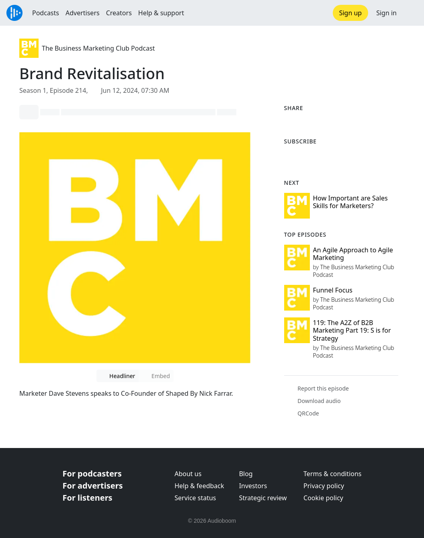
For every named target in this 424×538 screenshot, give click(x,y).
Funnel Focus (333, 290)
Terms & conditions (332, 473)
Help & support (161, 12)
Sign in (386, 12)
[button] (410, 13)
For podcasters (92, 473)
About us (187, 473)
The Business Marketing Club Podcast (98, 48)
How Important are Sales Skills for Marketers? (350, 202)
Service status (195, 497)
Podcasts (45, 12)
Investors (253, 485)
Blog (246, 473)
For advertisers (93, 485)
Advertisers (83, 12)
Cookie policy (323, 497)
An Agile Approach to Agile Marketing (353, 253)
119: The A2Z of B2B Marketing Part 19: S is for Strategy (352, 330)
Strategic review (263, 497)
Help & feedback (199, 485)
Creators (119, 12)
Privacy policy (323, 485)
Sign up (350, 12)
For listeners (88, 497)
